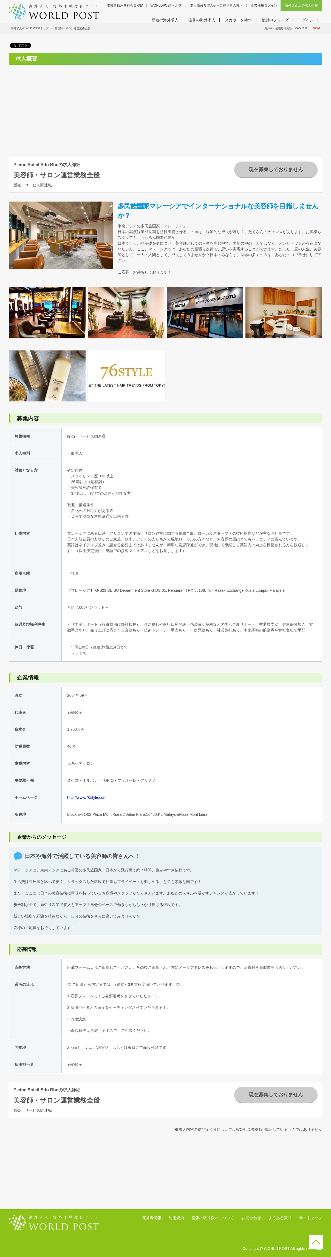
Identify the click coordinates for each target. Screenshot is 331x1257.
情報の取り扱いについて (213, 1218)
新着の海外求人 (165, 20)
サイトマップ (310, 1218)
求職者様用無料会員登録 (125, 5)
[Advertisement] (57, 107)
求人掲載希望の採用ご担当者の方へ (216, 5)
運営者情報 (151, 1218)
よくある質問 (280, 1218)
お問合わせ (251, 1218)
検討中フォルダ (275, 20)
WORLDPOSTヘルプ (166, 5)
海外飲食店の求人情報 (301, 5)
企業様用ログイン (264, 5)
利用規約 (176, 1218)
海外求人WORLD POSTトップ (30, 28)
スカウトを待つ (238, 20)
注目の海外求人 (201, 20)
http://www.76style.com (86, 797)
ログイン (305, 20)
